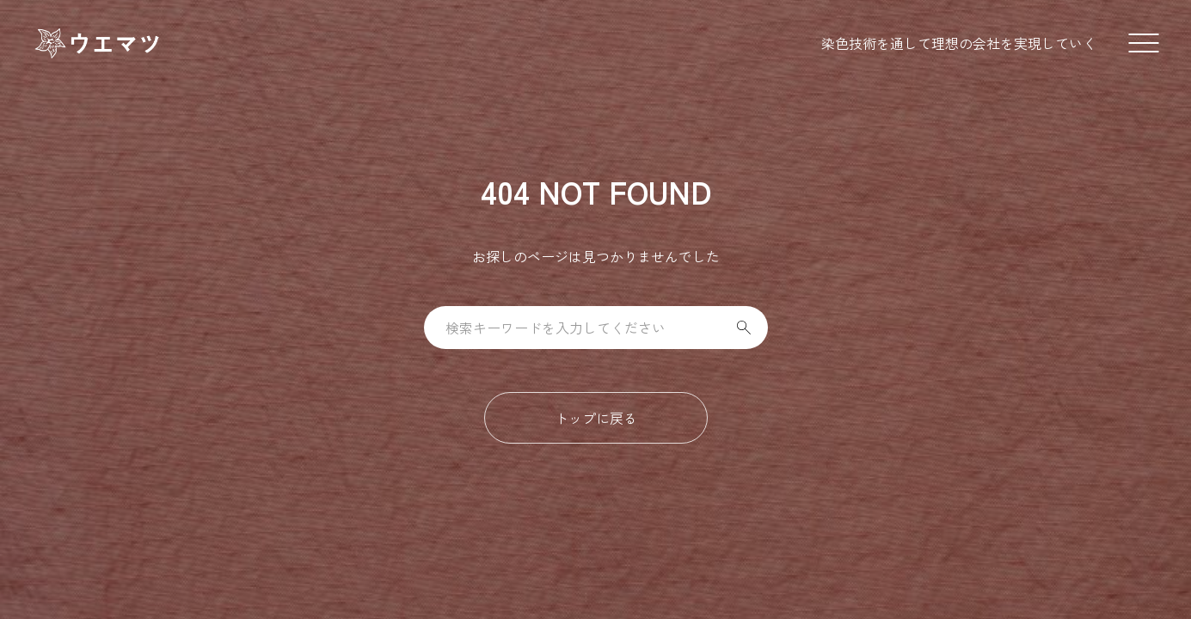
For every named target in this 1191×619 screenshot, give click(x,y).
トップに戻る (596, 418)
